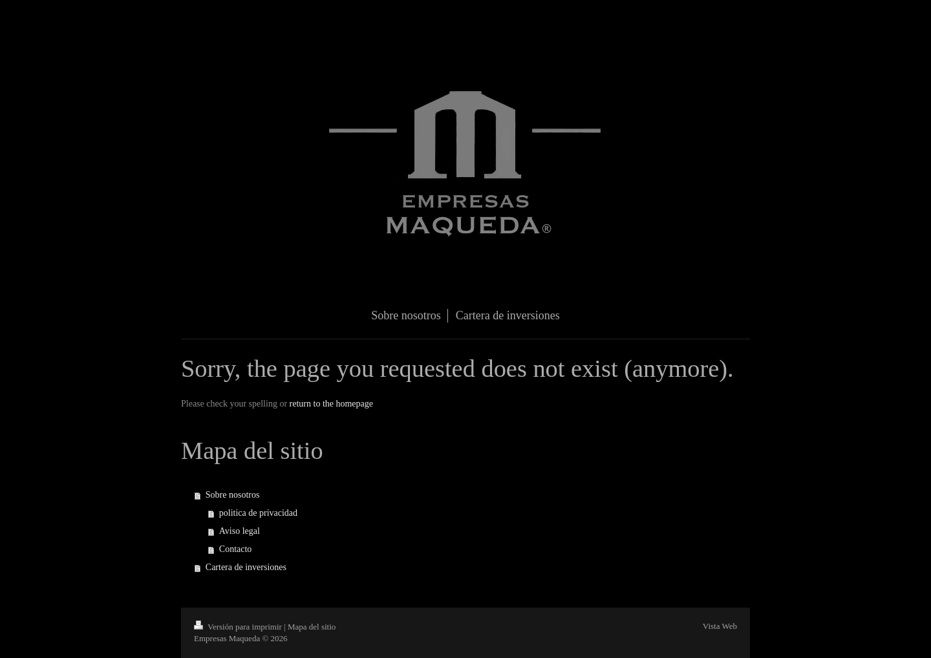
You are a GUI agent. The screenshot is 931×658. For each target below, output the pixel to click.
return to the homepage (331, 404)
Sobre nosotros (233, 495)
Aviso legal (239, 531)
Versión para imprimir (239, 626)
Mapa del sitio (312, 626)
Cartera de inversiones (246, 567)
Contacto (235, 549)
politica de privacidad (258, 513)
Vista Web (720, 626)
